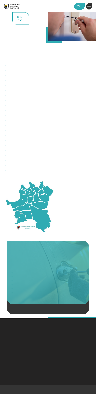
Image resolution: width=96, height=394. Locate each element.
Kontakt (22, 27)
